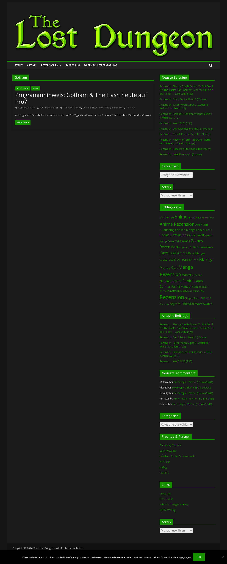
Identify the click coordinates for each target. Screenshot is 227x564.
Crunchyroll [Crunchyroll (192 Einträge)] (195, 235)
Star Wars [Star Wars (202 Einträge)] (195, 304)
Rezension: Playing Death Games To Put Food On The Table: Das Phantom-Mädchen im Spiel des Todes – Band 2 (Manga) (187, 89)
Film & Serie (23, 88)
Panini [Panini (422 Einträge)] (187, 280)
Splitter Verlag (167, 510)
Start (19, 65)
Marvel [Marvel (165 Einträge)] (186, 275)
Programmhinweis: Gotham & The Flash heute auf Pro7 (81, 98)
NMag (163, 467)
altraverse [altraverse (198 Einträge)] (167, 217)
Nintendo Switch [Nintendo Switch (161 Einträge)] (171, 281)
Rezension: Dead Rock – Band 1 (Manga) (183, 99)
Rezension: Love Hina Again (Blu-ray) (181, 154)
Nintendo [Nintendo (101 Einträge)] (197, 275)
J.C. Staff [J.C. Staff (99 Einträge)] (193, 247)
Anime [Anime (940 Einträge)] (181, 217)
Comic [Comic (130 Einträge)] (200, 230)
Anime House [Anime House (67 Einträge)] (194, 217)
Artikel (32, 65)
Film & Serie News (72, 107)
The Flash (130, 107)
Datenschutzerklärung (100, 65)
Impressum (72, 65)
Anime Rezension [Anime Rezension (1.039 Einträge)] (177, 224)
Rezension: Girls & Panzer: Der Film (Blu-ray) (185, 134)
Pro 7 (101, 107)
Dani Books (166, 499)
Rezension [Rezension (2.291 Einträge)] (172, 297)
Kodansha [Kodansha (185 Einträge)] (166, 260)
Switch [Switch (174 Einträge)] (207, 304)
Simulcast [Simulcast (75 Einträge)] (165, 304)
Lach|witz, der (168, 450)
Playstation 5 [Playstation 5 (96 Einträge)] (174, 290)
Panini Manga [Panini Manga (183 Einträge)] (180, 286)
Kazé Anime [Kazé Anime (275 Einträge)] (178, 253)
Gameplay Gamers (170, 445)
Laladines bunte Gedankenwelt (177, 456)
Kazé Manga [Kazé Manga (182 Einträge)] (196, 253)
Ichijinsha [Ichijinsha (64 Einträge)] (183, 247)
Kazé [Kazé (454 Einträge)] (164, 252)
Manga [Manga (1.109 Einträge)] (206, 259)
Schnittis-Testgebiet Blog (174, 504)
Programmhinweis (115, 107)
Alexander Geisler (49, 107)
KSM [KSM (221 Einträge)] (177, 260)
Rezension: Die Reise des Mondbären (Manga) (186, 128)
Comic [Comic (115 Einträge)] (208, 230)
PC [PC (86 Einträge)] (192, 286)
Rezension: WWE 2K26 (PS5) (176, 123)
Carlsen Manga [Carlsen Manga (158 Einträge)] (185, 230)
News (35, 88)
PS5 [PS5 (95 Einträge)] (202, 290)
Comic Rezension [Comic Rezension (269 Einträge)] (173, 235)
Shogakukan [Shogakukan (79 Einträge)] (191, 298)
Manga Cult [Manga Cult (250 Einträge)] (169, 267)
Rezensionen (50, 65)
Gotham (87, 107)
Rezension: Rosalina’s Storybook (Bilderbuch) (185, 148)
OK (199, 557)
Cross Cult (165, 493)
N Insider (165, 461)
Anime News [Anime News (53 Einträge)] (208, 218)
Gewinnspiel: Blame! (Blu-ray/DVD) (193, 382)
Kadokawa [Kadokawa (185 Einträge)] (206, 247)
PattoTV (164, 472)
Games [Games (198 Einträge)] (185, 241)
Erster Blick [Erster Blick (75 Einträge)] (173, 241)
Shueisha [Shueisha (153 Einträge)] (205, 298)
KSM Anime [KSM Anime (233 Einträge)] (189, 260)
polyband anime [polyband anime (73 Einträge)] (190, 290)
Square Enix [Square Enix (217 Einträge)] (179, 304)
